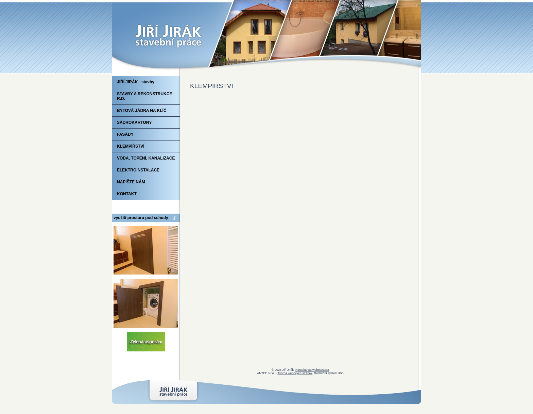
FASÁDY (125, 134)
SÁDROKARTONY (134, 122)
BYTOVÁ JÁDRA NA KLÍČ (142, 110)
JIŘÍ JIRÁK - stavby (135, 82)
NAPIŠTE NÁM (131, 182)
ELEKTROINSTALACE (138, 170)
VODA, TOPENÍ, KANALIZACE (146, 158)
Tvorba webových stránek (294, 373)
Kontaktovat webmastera (312, 369)
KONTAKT (127, 194)
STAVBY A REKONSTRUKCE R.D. (144, 96)
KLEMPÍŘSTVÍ (130, 146)
